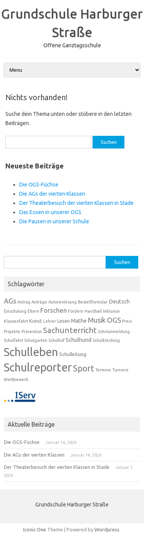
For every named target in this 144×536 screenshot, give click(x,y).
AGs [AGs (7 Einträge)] (10, 301)
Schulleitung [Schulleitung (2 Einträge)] (72, 354)
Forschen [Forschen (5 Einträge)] (53, 310)
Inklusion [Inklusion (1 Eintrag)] (111, 311)
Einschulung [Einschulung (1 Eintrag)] (15, 311)
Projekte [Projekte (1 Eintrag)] (12, 331)
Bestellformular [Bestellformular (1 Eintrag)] (93, 302)
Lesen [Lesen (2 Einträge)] (63, 320)
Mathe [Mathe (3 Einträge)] (79, 321)
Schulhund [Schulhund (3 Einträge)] (78, 340)
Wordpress (106, 529)
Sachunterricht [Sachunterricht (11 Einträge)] (70, 330)
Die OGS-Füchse (38, 184)
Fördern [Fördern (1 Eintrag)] (75, 311)
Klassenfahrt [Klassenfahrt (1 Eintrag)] (16, 321)
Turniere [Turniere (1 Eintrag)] (120, 370)
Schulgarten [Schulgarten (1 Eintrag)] (35, 340)
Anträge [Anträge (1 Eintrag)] (39, 302)
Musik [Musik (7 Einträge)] (97, 320)
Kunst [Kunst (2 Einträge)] (35, 320)
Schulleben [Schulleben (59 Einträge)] (31, 352)
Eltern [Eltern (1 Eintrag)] (33, 311)
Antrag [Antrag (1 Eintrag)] (23, 302)
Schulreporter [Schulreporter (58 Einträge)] (38, 367)
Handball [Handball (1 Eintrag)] (93, 311)
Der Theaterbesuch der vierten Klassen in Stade (76, 203)
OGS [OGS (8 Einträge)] (114, 320)
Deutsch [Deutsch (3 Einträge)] (119, 302)
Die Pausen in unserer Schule (54, 221)
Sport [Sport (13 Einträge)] (83, 368)
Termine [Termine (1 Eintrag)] (103, 370)
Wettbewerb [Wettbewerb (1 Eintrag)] (16, 379)
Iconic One (34, 529)
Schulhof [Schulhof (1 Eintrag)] (56, 340)
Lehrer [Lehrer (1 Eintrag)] (49, 321)
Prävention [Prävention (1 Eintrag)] (32, 331)
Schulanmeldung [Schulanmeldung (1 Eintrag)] (114, 331)
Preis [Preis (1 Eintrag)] (127, 321)
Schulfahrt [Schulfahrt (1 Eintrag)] (13, 340)
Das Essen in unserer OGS (50, 212)
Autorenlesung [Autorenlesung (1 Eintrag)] (62, 302)
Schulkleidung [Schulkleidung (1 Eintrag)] (106, 340)
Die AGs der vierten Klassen (52, 194)
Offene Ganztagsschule (72, 45)
